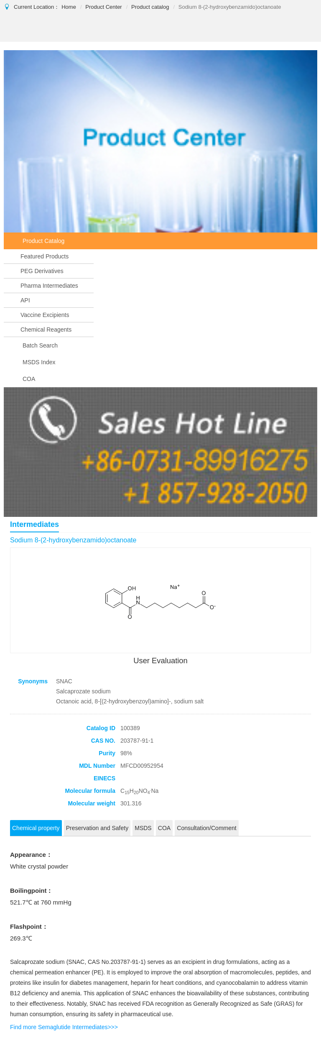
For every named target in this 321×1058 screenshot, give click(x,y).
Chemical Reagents (45, 329)
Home (68, 7)
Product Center (103, 7)
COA (29, 379)
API (25, 300)
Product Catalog (43, 241)
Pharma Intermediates (49, 285)
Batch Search (40, 345)
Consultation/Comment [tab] (206, 828)
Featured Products (44, 256)
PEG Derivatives (42, 271)
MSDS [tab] (143, 828)
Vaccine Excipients (44, 315)
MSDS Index (39, 362)
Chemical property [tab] (36, 828)
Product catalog (150, 7)
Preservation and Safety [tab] (97, 828)
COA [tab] (164, 828)
